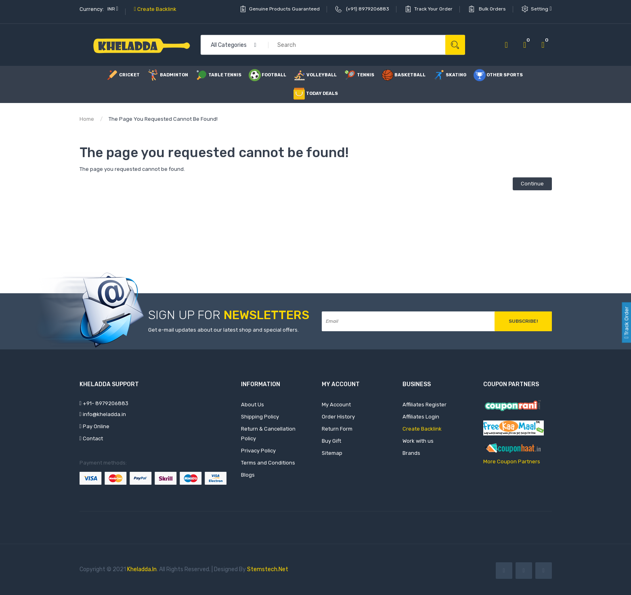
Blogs (248, 475)
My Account (336, 405)
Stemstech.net (267, 569)
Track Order (626, 322)
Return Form (337, 429)
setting (541, 9)
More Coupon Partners (511, 461)
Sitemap (332, 453)
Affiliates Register (424, 405)
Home (87, 119)
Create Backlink (155, 9)
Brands (411, 453)
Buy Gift (331, 441)
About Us (252, 405)
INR (112, 9)
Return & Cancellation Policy (268, 434)
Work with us (418, 441)
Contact (91, 438)
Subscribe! (523, 321)
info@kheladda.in (103, 414)
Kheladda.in (142, 569)
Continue (532, 184)
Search (455, 45)
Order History (338, 417)
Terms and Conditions (268, 463)
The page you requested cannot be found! (163, 119)
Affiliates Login (420, 417)
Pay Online (94, 426)
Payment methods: (103, 463)
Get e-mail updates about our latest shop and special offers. (223, 330)
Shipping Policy (260, 417)
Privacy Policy (258, 451)
